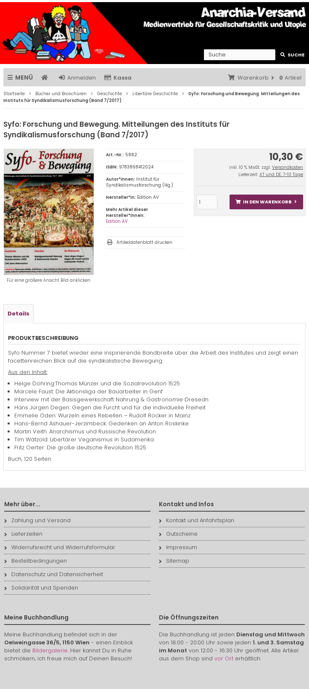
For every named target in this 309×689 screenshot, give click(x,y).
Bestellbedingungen (35, 561)
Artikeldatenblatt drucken (144, 242)
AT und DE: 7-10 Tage (281, 174)
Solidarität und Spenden (41, 588)
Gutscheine (178, 534)
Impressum (178, 547)
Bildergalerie (50, 650)
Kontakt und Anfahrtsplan (196, 520)
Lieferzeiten (23, 534)
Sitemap (174, 561)
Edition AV (117, 221)
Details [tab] (18, 314)
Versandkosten (287, 167)
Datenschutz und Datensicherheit (53, 574)
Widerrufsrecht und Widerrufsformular (59, 547)
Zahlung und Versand (37, 520)
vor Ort (223, 658)
